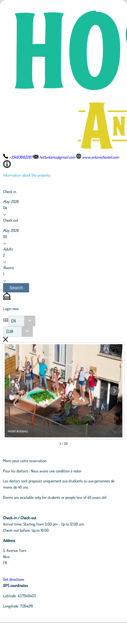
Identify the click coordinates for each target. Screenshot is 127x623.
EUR (9, 331)
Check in (9, 191)
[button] (16, 287)
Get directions (13, 579)
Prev (13, 391)
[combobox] (21, 321)
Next (114, 391)
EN (13, 320)
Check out (10, 220)
